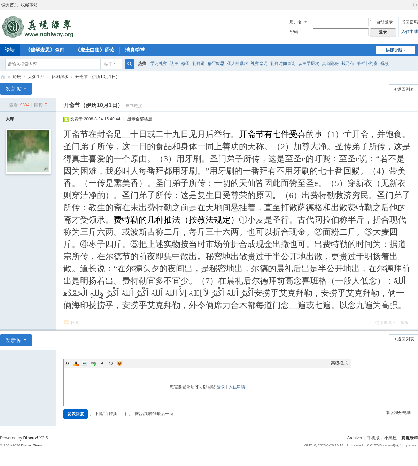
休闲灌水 (60, 76)
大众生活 (36, 76)
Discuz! (30, 438)
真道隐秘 (330, 63)
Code (110, 363)
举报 (404, 322)
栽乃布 (347, 63)
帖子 (108, 64)
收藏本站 (29, 4)
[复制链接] (134, 105)
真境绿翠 (409, 438)
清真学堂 (135, 50)
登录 (221, 386)
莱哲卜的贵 (367, 63)
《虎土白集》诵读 (94, 50)
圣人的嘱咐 (237, 63)
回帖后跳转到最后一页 (149, 413)
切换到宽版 (415, 5)
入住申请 (409, 31)
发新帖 (14, 88)
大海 (10, 118)
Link (93, 363)
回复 (75, 322)
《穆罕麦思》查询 (44, 50)
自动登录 (381, 22)
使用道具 (383, 322)
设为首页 (9, 4)
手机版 (373, 438)
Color (75, 363)
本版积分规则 (398, 412)
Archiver (355, 438)
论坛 (17, 76)
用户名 (295, 22)
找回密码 (409, 22)
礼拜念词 (259, 63)
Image (84, 363)
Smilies (119, 363)
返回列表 (405, 89)
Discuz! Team (31, 445)
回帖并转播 (103, 413)
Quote (102, 363)
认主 (174, 63)
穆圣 (185, 63)
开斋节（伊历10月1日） (97, 76)
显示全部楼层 (139, 118)
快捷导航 (394, 50)
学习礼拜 (158, 63)
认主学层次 (308, 63)
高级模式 (339, 363)
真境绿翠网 (3, 77)
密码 (294, 31)
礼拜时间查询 (282, 63)
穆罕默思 (216, 63)
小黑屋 (390, 438)
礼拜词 (198, 63)
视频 (384, 63)
